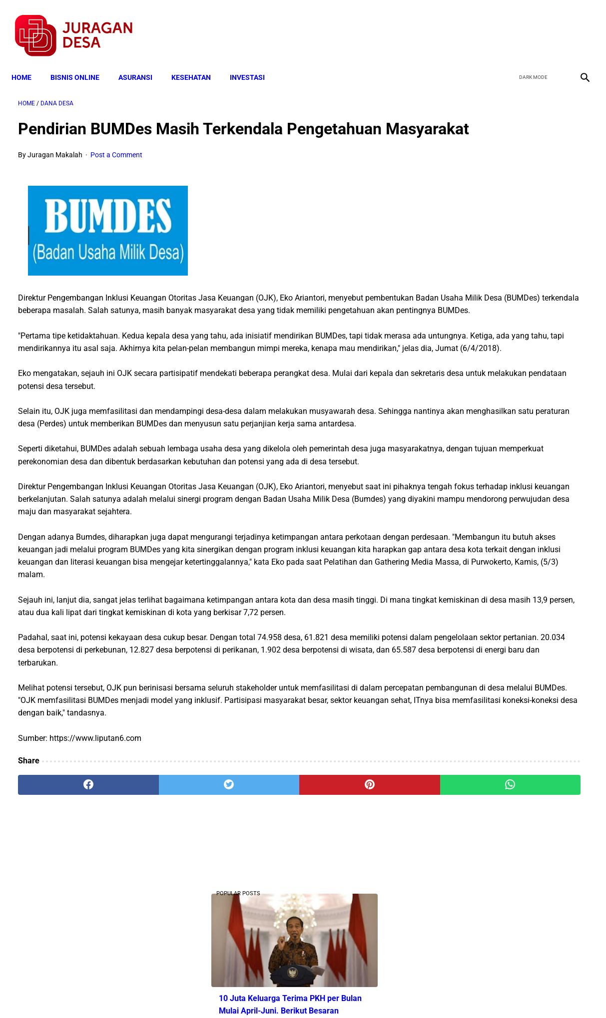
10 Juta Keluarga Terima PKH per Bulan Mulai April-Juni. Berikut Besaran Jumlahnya (504, 205)
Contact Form (380, 993)
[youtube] (554, 25)
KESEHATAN (197, 61)
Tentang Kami (433, 993)
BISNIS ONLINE (81, 61)
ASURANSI (142, 61)
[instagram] (577, 25)
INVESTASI (253, 61)
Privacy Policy (250, 993)
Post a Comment (116, 171)
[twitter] (530, 25)
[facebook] (507, 25)
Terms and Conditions (185, 993)
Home (28, 61)
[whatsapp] (352, 901)
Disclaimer (298, 993)
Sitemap (336, 993)
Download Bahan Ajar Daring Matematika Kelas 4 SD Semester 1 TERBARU (507, 466)
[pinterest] (256, 901)
